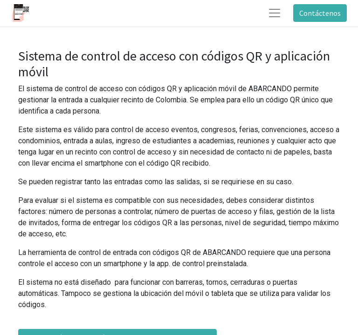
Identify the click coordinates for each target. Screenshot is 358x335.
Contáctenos (320, 13)
